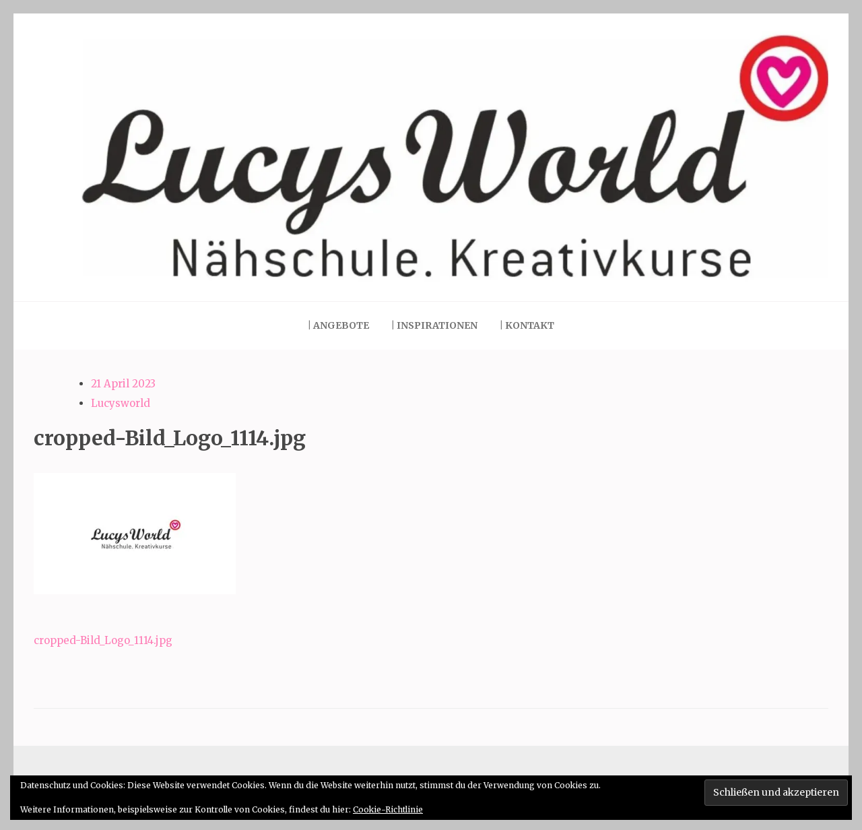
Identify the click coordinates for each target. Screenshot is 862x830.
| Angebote (338, 325)
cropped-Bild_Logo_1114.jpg (103, 640)
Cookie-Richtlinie (388, 809)
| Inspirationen (434, 325)
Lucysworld (120, 403)
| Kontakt (527, 325)
